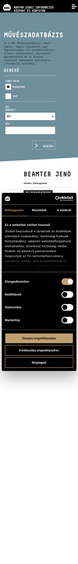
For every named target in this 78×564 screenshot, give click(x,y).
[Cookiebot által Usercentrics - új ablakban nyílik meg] (55, 198)
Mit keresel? (10, 108)
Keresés (48, 146)
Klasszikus (18, 86)
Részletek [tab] (39, 210)
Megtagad (39, 362)
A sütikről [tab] (64, 210)
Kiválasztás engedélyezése (39, 350)
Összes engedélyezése (39, 338)
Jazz (14, 96)
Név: (7, 123)
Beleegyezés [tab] (14, 210)
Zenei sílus (12, 81)
